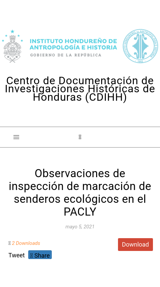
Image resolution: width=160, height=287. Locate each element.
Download (135, 244)
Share (40, 255)
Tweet (16, 255)
